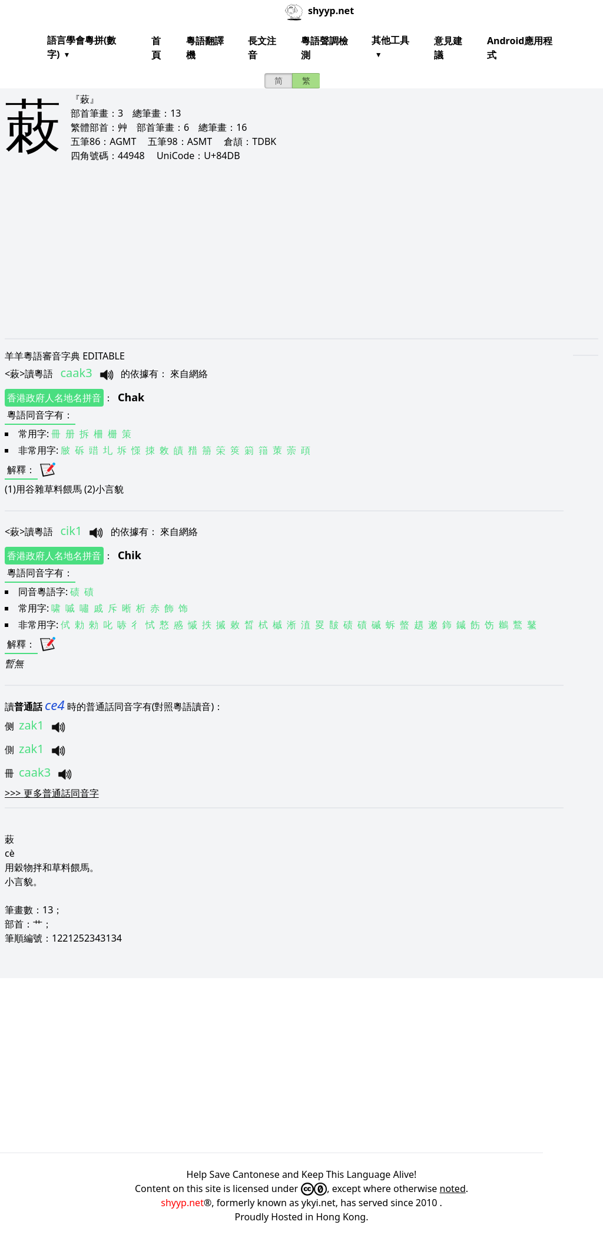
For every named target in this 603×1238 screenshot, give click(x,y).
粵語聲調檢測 (324, 47)
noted (453, 1188)
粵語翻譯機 (205, 47)
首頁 (156, 47)
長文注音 (262, 47)
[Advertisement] (301, 249)
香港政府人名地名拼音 (54, 397)
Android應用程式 (519, 47)
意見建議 (448, 47)
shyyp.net (182, 1202)
